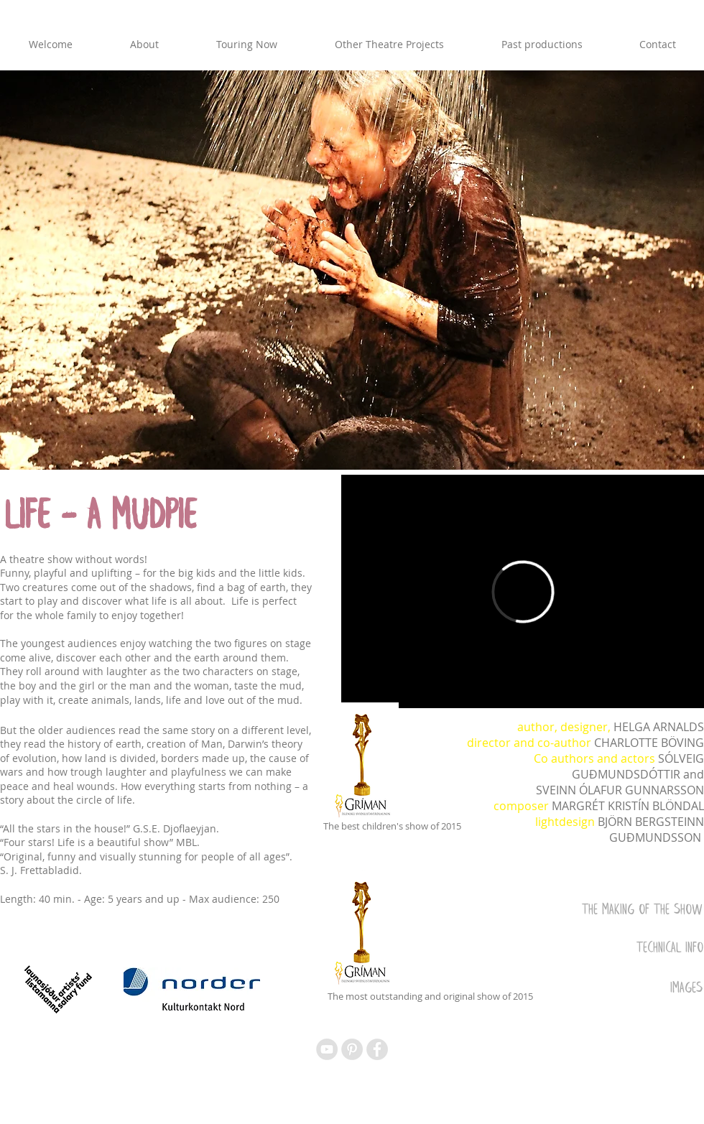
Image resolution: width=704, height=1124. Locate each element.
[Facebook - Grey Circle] (377, 1049)
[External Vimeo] (522, 591)
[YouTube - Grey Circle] (327, 1049)
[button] (352, 270)
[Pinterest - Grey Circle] (352, 1049)
